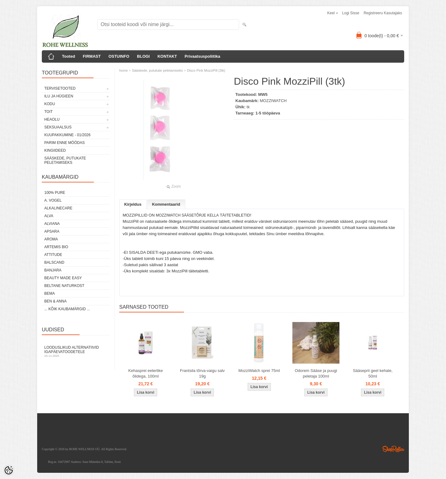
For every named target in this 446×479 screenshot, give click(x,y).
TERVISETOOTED (60, 88)
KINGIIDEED (55, 150)
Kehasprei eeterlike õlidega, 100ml (145, 373)
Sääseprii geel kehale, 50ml (372, 373)
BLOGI (143, 56)
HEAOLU (51, 119)
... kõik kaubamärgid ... (67, 309)
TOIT (48, 112)
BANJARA (52, 270)
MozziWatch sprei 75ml (259, 370)
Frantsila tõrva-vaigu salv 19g (202, 373)
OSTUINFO (118, 56)
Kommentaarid (166, 204)
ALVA (48, 216)
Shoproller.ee (393, 449)
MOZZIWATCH (273, 100)
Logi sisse (350, 13)
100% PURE (54, 192)
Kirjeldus (133, 204)
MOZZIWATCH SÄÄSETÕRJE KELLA (187, 215)
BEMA (49, 293)
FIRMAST (92, 56)
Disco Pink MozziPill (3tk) (206, 70)
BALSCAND (54, 262)
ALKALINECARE (58, 208)
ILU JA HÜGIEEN (58, 96)
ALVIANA (52, 224)
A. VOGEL (53, 200)
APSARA (51, 231)
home (123, 70)
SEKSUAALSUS (58, 127)
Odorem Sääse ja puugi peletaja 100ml (316, 373)
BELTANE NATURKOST (64, 286)
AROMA (51, 239)
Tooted (68, 56)
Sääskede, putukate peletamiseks (65, 160)
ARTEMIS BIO (56, 247)
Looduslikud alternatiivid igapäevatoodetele (75, 351)
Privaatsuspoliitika (202, 56)
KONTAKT (167, 56)
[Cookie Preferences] (8, 470)
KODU (49, 104)
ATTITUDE (53, 255)
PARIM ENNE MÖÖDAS (64, 143)
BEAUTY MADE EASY (63, 278)
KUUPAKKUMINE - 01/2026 (67, 135)
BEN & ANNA (55, 301)
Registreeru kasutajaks (383, 13)
